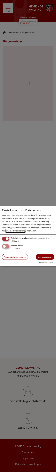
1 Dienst (15, 241)
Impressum (31, 230)
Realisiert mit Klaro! (46, 263)
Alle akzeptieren (45, 257)
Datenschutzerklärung (15, 230)
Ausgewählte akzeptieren (15, 257)
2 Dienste (15, 248)
